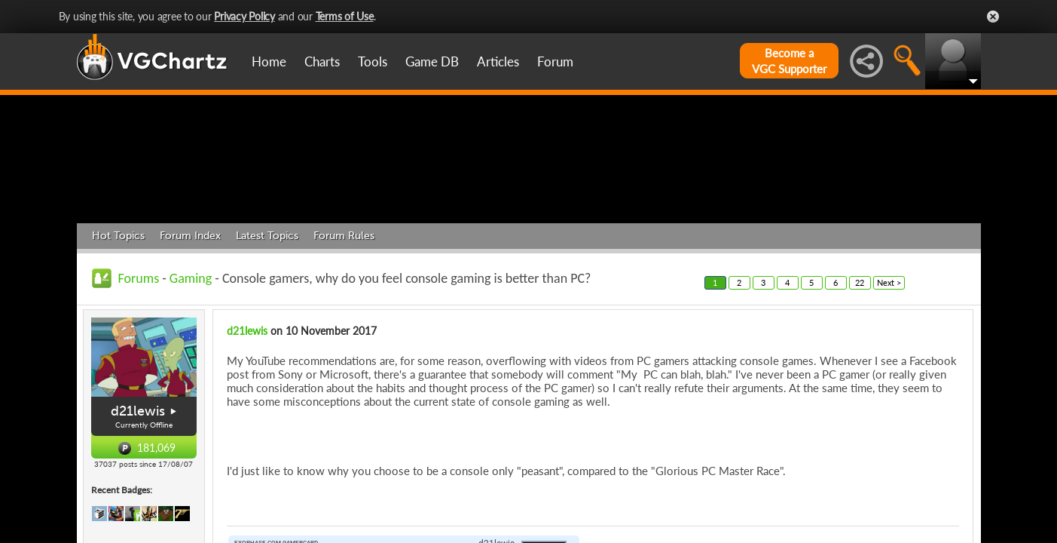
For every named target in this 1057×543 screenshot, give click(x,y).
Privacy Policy (244, 16)
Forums (139, 350)
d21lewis (138, 483)
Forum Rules (343, 307)
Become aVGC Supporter (789, 60)
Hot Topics (118, 307)
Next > (889, 354)
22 (859, 354)
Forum (555, 61)
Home (269, 61)
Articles (498, 61)
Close (993, 17)
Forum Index (190, 307)
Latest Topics (267, 307)
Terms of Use (345, 16)
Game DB (432, 61)
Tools (372, 61)
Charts (322, 61)
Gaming (191, 350)
